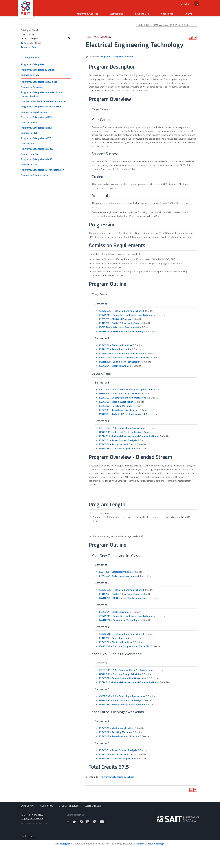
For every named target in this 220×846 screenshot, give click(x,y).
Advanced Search (30, 43)
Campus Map (27, 802)
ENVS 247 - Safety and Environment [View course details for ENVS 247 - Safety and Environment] (119, 323)
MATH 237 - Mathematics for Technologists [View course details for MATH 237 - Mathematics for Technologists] (123, 327)
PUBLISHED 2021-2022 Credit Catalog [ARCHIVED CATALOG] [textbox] (163, 21)
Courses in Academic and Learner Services (43, 97)
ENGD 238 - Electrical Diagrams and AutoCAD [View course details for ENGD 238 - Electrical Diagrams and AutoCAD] (124, 354)
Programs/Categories (32, 60)
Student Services (69, 802)
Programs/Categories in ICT (36, 134)
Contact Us (46, 802)
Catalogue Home (30, 53)
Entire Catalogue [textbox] (29, 30)
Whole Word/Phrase (32, 38)
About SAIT (176, 11)
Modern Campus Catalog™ (150, 842)
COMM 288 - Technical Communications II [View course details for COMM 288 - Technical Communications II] (121, 349)
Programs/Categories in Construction (41, 103)
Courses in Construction (34, 108)
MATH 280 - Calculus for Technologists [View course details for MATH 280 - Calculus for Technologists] (120, 358)
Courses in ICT (28, 139)
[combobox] (166, 21)
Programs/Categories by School (38, 66)
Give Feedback (28, 834)
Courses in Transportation (35, 171)
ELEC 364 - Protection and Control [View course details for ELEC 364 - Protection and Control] (118, 440)
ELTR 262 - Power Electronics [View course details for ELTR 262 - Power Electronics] (115, 345)
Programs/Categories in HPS (36, 113)
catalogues (64, 842)
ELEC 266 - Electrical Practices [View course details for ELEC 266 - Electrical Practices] (115, 341)
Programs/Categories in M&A (37, 145)
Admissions (138, 11)
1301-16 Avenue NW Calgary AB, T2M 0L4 (32, 815)
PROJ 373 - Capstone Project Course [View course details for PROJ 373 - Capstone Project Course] (118, 444)
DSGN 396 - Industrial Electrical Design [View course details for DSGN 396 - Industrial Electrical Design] (120, 428)
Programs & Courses (114, 11)
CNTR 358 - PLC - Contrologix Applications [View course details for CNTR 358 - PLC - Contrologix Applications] (122, 424)
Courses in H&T (29, 129)
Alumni (192, 11)
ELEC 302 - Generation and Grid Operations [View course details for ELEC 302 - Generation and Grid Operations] (122, 394)
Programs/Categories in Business (39, 78)
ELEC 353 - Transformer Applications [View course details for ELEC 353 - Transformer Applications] (119, 406)
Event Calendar (93, 802)
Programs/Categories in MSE (36, 155)
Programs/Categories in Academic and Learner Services (41, 90)
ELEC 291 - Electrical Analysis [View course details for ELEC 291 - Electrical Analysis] (115, 362)
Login (186, 4)
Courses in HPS (29, 118)
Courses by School (30, 71)
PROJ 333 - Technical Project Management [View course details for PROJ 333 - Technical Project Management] (122, 410)
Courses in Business (31, 83)
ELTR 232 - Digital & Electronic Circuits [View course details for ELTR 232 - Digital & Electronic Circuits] (120, 319)
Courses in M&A (29, 150)
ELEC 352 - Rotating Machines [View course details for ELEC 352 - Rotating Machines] (115, 402)
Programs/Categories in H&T (36, 124)
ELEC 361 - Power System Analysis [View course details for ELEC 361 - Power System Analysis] (118, 436)
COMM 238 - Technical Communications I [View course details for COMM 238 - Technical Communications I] (121, 307)
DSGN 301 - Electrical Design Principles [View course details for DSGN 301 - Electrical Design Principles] (120, 389)
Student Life (157, 11)
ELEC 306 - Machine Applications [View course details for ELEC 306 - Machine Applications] (117, 398)
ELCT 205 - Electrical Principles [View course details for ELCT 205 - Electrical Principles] (116, 315)
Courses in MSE (29, 161)
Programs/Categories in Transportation (42, 166)
